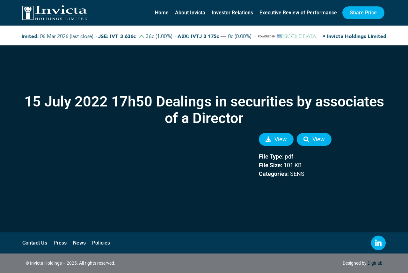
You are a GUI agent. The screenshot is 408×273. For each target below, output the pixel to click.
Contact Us (34, 243)
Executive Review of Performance (298, 13)
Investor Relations (232, 13)
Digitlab (375, 263)
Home (162, 13)
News (79, 243)
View (276, 139)
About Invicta (190, 13)
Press (60, 243)
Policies (101, 243)
